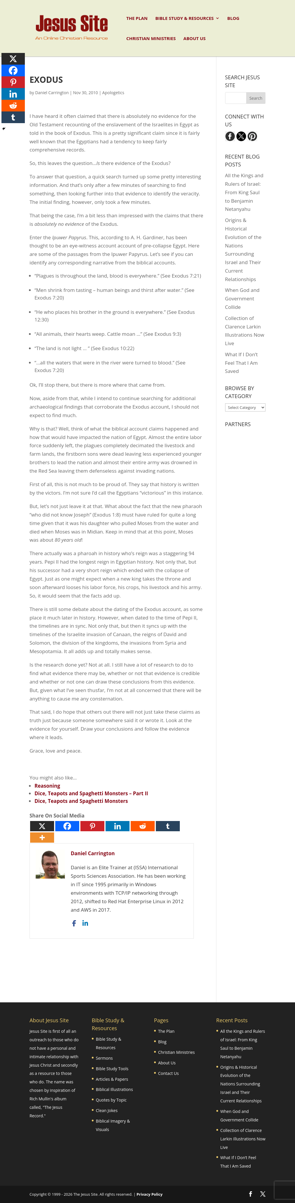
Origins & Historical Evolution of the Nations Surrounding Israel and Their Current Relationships (241, 1084)
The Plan (137, 18)
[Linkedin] (118, 826)
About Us (194, 38)
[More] (42, 837)
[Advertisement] (136, 960)
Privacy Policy (150, 1194)
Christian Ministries (151, 38)
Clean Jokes (107, 1110)
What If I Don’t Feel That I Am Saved (241, 363)
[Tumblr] (168, 826)
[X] (42, 826)
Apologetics (113, 92)
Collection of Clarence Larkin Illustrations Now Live (242, 1139)
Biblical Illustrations (114, 1089)
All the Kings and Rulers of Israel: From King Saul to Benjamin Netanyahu (244, 192)
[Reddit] (143, 826)
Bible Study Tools (112, 1068)
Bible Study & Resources (184, 18)
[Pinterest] (92, 826)
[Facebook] (67, 826)
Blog (233, 18)
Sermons (104, 1058)
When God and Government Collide (242, 298)
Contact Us (168, 1073)
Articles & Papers (112, 1079)
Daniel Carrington (52, 92)
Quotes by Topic (111, 1100)
